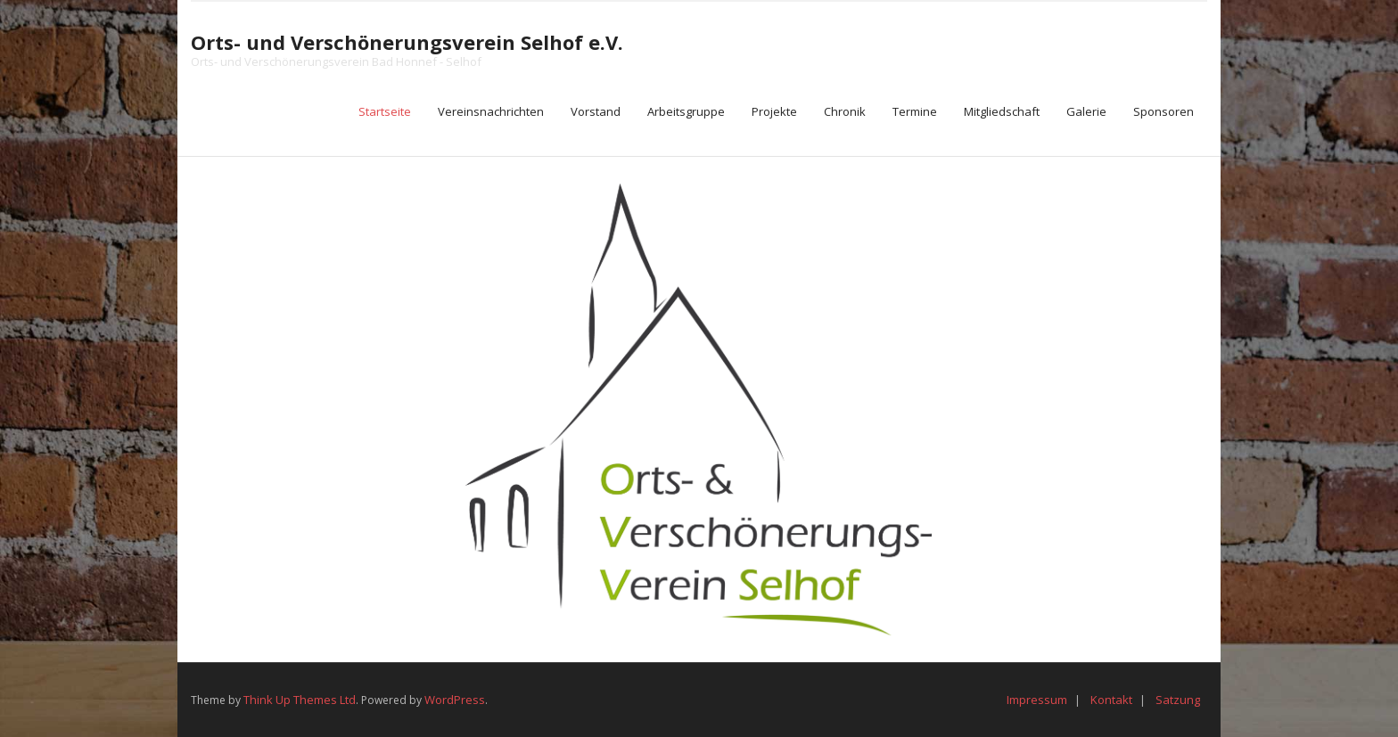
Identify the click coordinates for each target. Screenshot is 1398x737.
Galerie (1086, 111)
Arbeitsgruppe (686, 111)
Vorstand (596, 111)
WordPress (454, 700)
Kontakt (1111, 700)
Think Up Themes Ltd (299, 700)
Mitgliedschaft (1002, 111)
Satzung (1177, 700)
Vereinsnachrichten (491, 111)
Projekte (774, 111)
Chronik (845, 111)
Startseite (384, 111)
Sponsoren (1163, 111)
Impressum (1037, 700)
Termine (914, 111)
